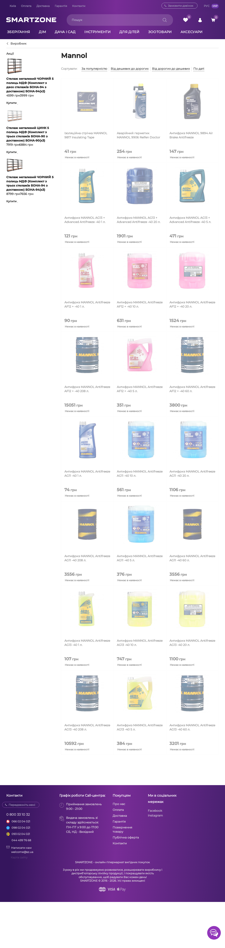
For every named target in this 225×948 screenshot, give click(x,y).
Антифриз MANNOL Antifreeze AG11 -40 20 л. (192, 474)
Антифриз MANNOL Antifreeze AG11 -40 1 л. (87, 474)
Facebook (155, 811)
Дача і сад (65, 32)
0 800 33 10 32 (18, 815)
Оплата (26, 6)
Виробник (18, 44)
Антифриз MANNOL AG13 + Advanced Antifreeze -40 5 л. (190, 220)
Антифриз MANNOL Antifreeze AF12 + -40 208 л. (87, 389)
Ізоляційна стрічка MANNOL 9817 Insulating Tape (85, 135)
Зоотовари (160, 32)
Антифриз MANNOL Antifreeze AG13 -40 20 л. (192, 643)
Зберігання (18, 32)
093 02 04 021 (21, 834)
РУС (206, 6)
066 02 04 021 (21, 821)
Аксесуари (192, 32)
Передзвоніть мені (22, 804)
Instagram (155, 815)
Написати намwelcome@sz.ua (19, 850)
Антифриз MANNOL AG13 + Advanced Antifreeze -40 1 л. (84, 220)
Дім (42, 32)
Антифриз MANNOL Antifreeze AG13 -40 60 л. (192, 727)
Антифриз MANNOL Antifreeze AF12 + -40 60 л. (192, 389)
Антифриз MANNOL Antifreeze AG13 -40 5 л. (140, 727)
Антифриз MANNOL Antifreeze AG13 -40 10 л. (140, 643)
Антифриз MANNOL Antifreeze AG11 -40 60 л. (192, 558)
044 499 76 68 (21, 840)
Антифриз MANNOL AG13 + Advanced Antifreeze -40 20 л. (138, 220)
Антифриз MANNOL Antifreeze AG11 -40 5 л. (140, 558)
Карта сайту (19, 857)
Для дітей (129, 32)
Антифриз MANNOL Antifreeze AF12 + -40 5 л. (140, 389)
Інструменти (97, 32)
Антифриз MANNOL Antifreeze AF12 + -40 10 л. (140, 304)
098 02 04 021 (21, 827)
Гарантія (61, 6)
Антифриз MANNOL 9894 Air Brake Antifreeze (191, 135)
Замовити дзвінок (180, 5)
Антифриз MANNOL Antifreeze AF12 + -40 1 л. (87, 304)
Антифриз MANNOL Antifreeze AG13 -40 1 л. (87, 643)
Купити (11, 103)
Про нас (119, 804)
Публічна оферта (126, 837)
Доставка (43, 6)
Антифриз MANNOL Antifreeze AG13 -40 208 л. (87, 727)
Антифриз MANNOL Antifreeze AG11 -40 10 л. (140, 474)
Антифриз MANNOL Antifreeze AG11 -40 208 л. (87, 558)
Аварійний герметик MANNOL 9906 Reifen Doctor (138, 135)
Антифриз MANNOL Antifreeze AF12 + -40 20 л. (192, 304)
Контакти (78, 6)
